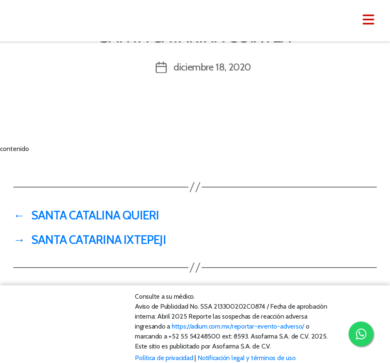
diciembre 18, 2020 (212, 67)
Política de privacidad (164, 358)
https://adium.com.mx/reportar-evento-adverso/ (238, 326)
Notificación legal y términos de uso (246, 358)
